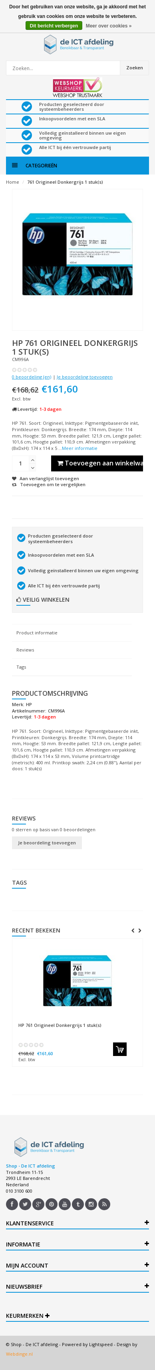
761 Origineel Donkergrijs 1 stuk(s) (65, 182)
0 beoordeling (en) (31, 377)
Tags (21, 667)
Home (12, 182)
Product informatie (37, 633)
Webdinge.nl (19, 1354)
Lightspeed (101, 1344)
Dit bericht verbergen (54, 26)
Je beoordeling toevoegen (85, 377)
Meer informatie (79, 448)
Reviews (25, 650)
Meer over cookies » (109, 26)
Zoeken (134, 68)
